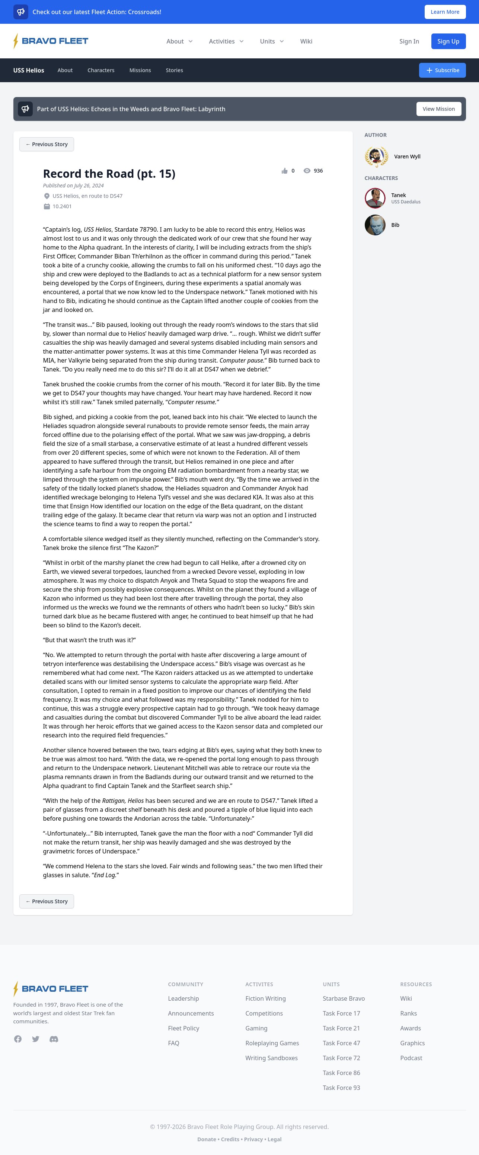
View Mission (439, 108)
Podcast (411, 1058)
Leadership (183, 998)
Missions (140, 70)
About (65, 70)
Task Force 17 (341, 1013)
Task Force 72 (341, 1058)
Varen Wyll (408, 156)
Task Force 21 (341, 1028)
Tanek (399, 195)
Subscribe (442, 70)
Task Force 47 (341, 1043)
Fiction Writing (266, 998)
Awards (410, 1028)
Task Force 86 (341, 1073)
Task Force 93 (341, 1088)
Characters (100, 70)
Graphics (412, 1043)
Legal (275, 1139)
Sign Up (449, 41)
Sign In (409, 41)
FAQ (173, 1043)
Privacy (253, 1139)
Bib (396, 224)
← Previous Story (47, 144)
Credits (230, 1139)
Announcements (191, 1013)
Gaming (257, 1028)
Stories (174, 70)
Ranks (408, 1013)
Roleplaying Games (272, 1043)
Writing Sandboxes (272, 1058)
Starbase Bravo (344, 998)
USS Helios (28, 70)
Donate (206, 1139)
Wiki (306, 41)
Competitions (264, 1013)
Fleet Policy (183, 1028)
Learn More (445, 11)
